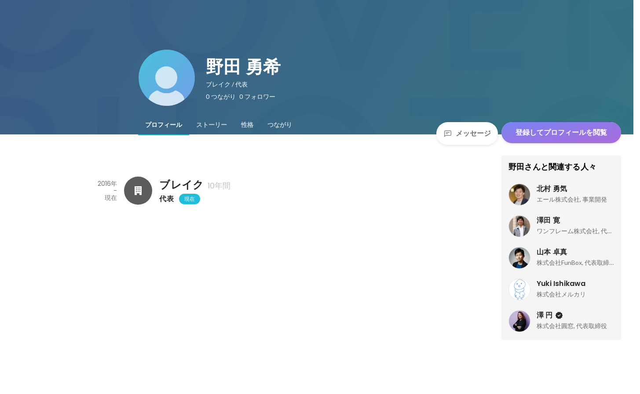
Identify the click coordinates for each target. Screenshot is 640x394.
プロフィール (163, 124)
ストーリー (211, 124)
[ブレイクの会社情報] (138, 191)
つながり (279, 124)
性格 (247, 124)
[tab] (163, 124)
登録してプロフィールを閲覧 (561, 132)
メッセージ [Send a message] (467, 133)
